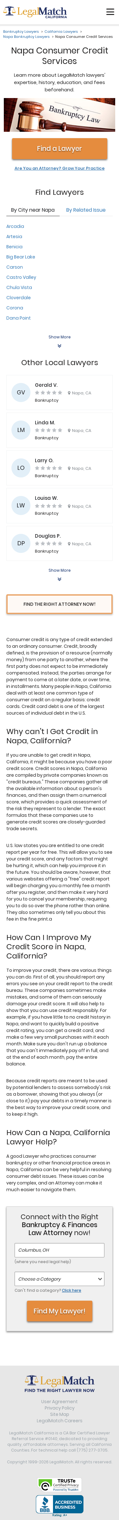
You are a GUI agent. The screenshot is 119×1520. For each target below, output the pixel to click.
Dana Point (18, 318)
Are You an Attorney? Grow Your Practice (60, 168)
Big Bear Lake (20, 257)
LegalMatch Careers (60, 1420)
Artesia (14, 236)
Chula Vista (19, 287)
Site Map (59, 1414)
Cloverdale (18, 297)
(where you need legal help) (43, 1261)
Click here (71, 1290)
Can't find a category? (48, 1290)
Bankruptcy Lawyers (21, 31)
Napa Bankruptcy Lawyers (26, 36)
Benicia (14, 247)
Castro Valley (21, 277)
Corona (14, 308)
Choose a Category (39, 1279)
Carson (14, 267)
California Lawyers (61, 31)
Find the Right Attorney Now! (59, 604)
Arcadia (15, 226)
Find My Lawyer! (60, 1311)
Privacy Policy (60, 1408)
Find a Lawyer (59, 148)
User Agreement (59, 1401)
